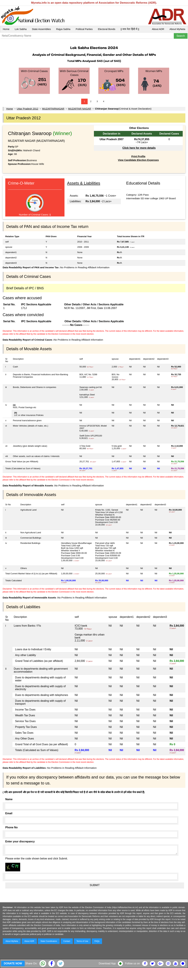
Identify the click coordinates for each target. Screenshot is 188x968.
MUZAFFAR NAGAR (79, 108)
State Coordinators (49, 941)
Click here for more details (139, 147)
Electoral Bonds (106, 29)
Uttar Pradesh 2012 (27, 108)
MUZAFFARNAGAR (53, 108)
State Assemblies (41, 29)
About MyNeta (177, 29)
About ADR (158, 29)
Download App (107, 963)
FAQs (96, 941)
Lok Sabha (21, 29)
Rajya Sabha (63, 29)
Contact (66, 941)
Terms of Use (82, 941)
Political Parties (84, 29)
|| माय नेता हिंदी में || (130, 29)
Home (6, 29)
